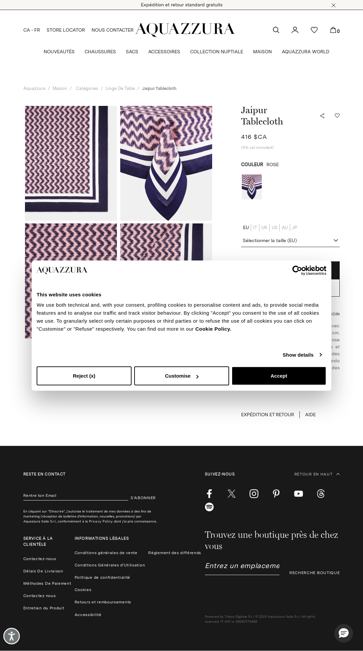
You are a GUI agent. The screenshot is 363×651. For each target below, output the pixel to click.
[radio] (252, 186)
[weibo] (320, 493)
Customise (181, 376)
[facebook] (209, 493)
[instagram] (253, 493)
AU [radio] (285, 227)
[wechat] (209, 507)
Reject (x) (84, 376)
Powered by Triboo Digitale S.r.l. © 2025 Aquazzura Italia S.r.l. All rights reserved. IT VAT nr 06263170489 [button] (260, 618)
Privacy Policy (101, 521)
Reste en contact (44, 474)
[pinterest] (276, 493)
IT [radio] (255, 227)
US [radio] (274, 227)
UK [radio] (264, 227)
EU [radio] (246, 227)
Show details (298, 355)
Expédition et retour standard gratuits (181, 4)
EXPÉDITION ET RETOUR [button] (267, 414)
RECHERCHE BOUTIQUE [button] (314, 572)
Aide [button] (310, 414)
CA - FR (31, 30)
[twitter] (231, 493)
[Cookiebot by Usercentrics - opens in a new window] (297, 270)
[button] (333, 5)
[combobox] (290, 240)
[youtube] (298, 493)
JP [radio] (294, 227)
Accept (278, 376)
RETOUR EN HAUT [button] (317, 474)
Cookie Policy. (213, 329)
